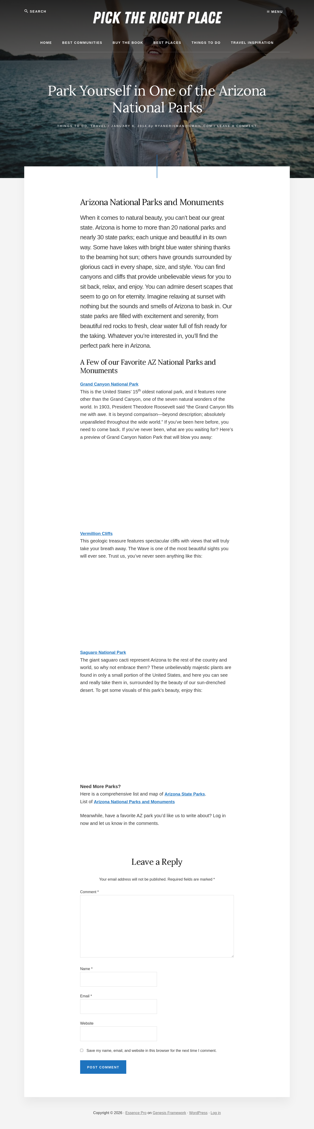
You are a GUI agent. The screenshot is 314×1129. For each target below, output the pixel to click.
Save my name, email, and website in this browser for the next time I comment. (151, 1051)
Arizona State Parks (186, 794)
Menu (275, 12)
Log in (216, 1113)
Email (86, 996)
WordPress (198, 1113)
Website (87, 1024)
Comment (89, 892)
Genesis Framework (169, 1113)
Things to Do (72, 126)
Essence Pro (136, 1113)
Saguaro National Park (105, 652)
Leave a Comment (237, 126)
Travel (99, 126)
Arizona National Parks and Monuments (138, 801)
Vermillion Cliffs (97, 533)
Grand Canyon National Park (111, 384)
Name (86, 969)
